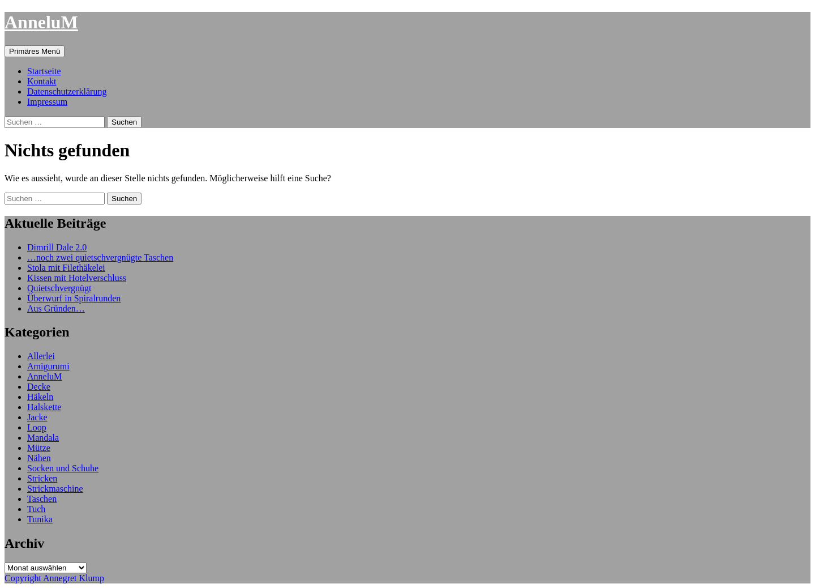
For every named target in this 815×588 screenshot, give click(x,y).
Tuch (36, 509)
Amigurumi (48, 366)
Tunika (40, 519)
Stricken (42, 478)
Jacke (37, 417)
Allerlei (41, 356)
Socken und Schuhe (62, 468)
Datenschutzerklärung (66, 91)
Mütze (38, 448)
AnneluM (41, 22)
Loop (36, 427)
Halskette (44, 407)
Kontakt (42, 81)
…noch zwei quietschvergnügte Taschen (100, 257)
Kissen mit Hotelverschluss (76, 278)
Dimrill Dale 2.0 (57, 247)
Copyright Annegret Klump (54, 578)
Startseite (44, 71)
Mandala (43, 437)
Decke (38, 386)
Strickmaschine (55, 488)
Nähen (39, 458)
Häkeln (40, 397)
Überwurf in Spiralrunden (74, 298)
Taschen (42, 499)
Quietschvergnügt (59, 288)
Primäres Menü (34, 51)
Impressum (47, 101)
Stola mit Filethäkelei (66, 267)
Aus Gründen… (56, 308)
